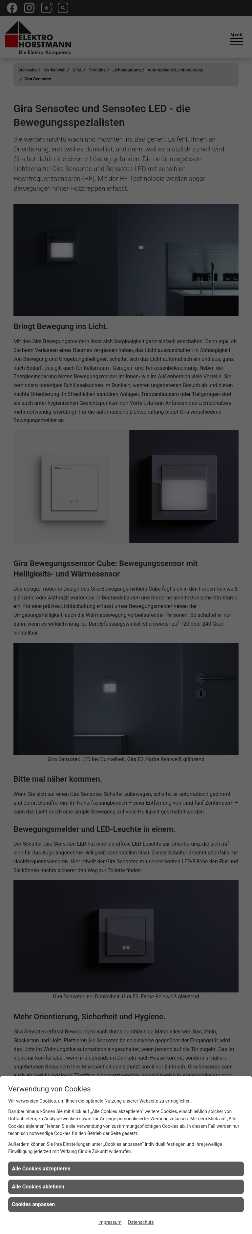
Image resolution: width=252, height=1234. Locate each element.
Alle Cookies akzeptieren (41, 1168)
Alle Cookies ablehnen (38, 1187)
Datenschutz (141, 1222)
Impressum (109, 1222)
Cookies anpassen (33, 1204)
